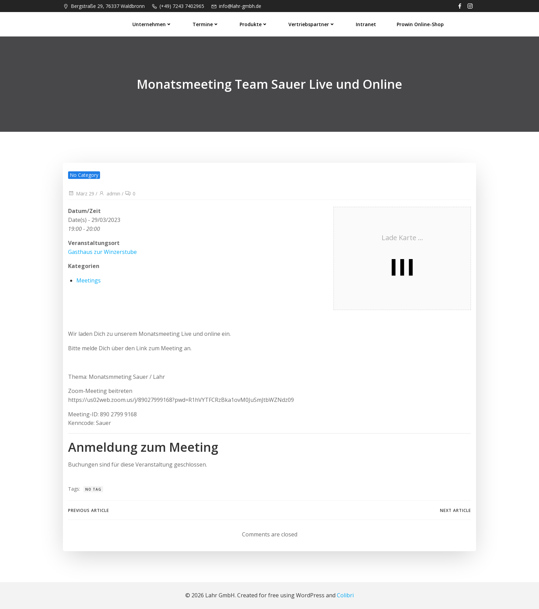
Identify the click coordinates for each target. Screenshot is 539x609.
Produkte (254, 24)
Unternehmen (152, 24)
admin (109, 193)
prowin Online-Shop (420, 24)
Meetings (88, 280)
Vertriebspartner (311, 24)
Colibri (345, 595)
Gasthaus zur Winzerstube (102, 252)
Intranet (366, 24)
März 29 (81, 193)
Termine (205, 24)
